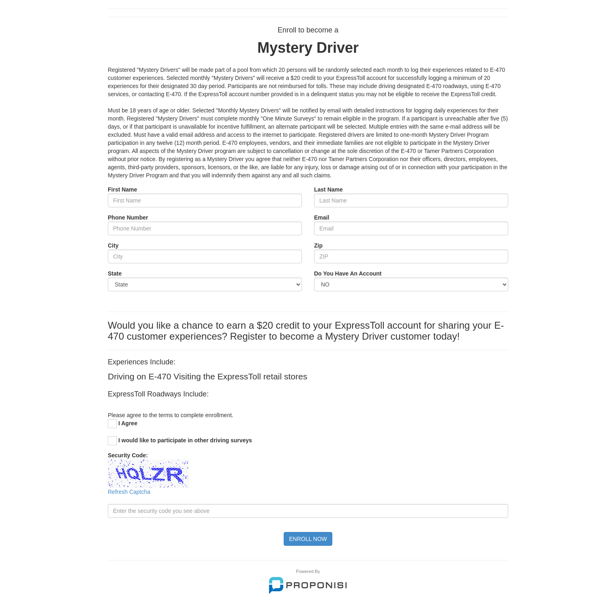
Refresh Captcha (129, 492)
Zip (318, 245)
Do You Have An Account (347, 273)
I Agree (127, 423)
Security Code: (128, 455)
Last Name (328, 189)
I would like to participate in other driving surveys (185, 440)
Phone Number (128, 217)
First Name (122, 189)
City (113, 245)
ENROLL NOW (308, 539)
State (115, 273)
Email (321, 217)
